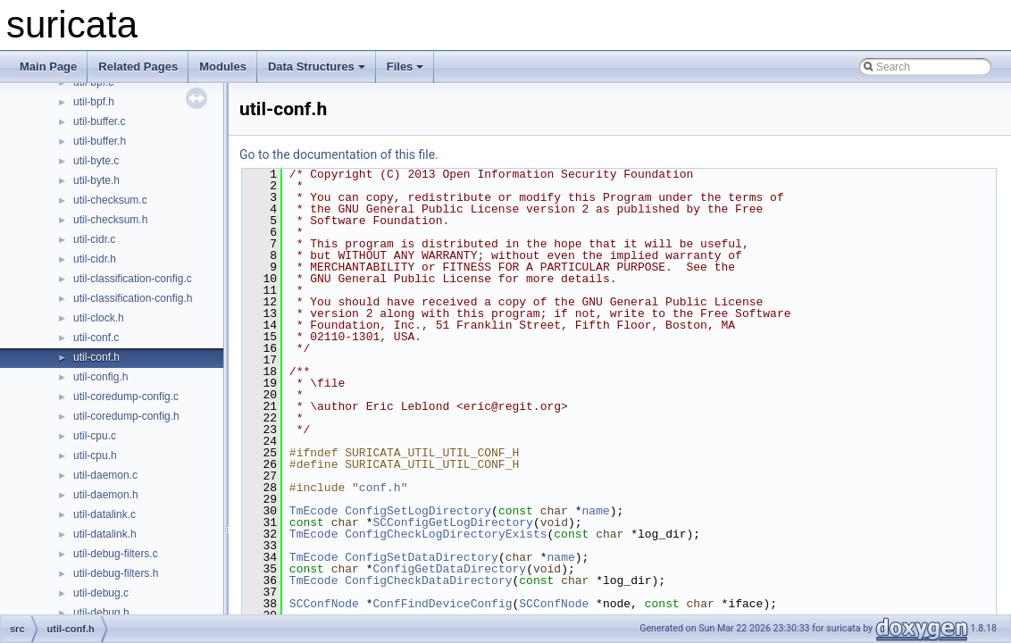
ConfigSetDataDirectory (421, 557)
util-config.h (100, 377)
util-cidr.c (94, 239)
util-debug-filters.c (115, 553)
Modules (222, 66)
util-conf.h (96, 357)
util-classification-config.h (132, 298)
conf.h (380, 488)
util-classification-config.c (132, 278)
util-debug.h (101, 612)
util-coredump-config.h (126, 416)
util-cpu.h (95, 455)
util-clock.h (98, 318)
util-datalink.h (105, 534)
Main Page (48, 66)
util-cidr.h (94, 259)
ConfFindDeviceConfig (442, 604)
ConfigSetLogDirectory (418, 511)
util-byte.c (96, 160)
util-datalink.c (104, 514)
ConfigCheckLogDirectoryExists (446, 534)
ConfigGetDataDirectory (449, 569)
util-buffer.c (99, 121)
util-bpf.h (93, 102)
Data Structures (316, 66)
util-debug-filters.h (115, 573)
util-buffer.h (99, 141)
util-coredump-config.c (126, 396)
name (596, 511)
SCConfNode (324, 604)
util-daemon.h (105, 495)
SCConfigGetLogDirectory (452, 522)
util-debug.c (101, 593)
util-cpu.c (94, 436)
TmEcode (313, 511)
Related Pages (138, 66)
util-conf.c (96, 337)
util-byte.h (96, 180)
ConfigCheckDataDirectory (428, 580)
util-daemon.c (105, 475)
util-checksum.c (110, 200)
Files (405, 66)
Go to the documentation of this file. (339, 154)
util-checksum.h (110, 219)
